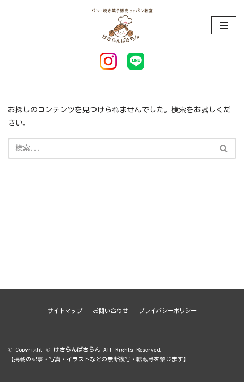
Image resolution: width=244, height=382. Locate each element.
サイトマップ (64, 311)
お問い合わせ (110, 311)
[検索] (110, 148)
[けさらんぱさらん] (122, 25)
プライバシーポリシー (167, 311)
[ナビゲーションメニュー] (223, 25)
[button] (224, 148)
